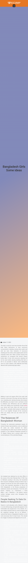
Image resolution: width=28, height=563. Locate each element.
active (25, 405)
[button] (14, 6)
